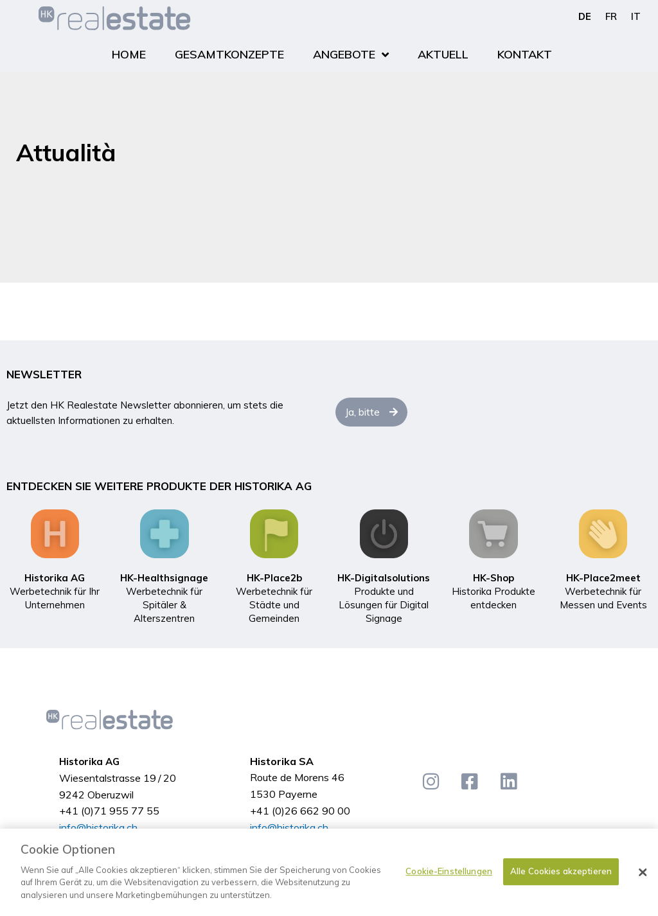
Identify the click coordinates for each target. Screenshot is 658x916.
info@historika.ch (98, 827)
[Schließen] (642, 878)
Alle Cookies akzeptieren (561, 877)
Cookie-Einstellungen (448, 877)
